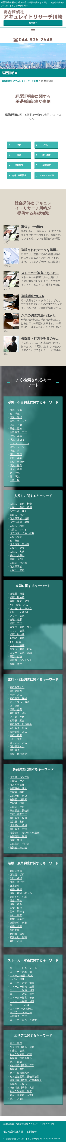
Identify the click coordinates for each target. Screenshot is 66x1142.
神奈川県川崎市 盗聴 (22, 1047)
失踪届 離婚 (17, 792)
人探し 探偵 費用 (21, 507)
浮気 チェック (18, 421)
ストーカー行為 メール (23, 968)
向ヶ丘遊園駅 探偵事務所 (24, 1076)
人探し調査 (16, 537)
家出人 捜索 (17, 514)
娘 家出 (15, 540)
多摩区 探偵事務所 (21, 1058)
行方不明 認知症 (19, 544)
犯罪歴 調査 (17, 720)
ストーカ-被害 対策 (21, 975)
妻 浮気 (15, 472)
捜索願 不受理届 (19, 777)
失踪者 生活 (17, 781)
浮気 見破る (17, 439)
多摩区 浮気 (17, 1069)
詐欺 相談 (16, 878)
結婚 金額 (16, 926)
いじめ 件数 (17, 716)
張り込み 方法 (18, 742)
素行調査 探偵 (18, 698)
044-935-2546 (36, 39)
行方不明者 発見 (19, 522)
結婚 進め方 (17, 919)
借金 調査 (16, 900)
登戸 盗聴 (16, 1061)
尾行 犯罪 (16, 735)
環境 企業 (16, 709)
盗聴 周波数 (17, 597)
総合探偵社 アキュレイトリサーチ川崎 (20, 81)
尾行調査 (15, 750)
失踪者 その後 (18, 847)
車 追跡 (15, 705)
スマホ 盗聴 (17, 630)
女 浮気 (15, 413)
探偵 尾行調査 (18, 753)
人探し (46, 145)
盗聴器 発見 (17, 593)
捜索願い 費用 (18, 825)
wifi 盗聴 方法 (19, 604)
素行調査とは (17, 687)
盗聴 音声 (16, 663)
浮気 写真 (16, 435)
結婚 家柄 (16, 889)
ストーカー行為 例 (21, 971)
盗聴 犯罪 (16, 619)
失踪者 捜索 (17, 803)
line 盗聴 (15, 641)
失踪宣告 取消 (18, 836)
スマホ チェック (19, 443)
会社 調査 (16, 915)
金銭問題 (15, 930)
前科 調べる (17, 911)
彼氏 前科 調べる (21, 893)
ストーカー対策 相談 (22, 990)
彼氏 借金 (16, 904)
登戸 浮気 (16, 1043)
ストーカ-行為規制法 (21, 1008)
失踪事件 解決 (18, 795)
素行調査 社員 (18, 728)
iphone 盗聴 (17, 638)
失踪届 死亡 (17, 806)
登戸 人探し (17, 1098)
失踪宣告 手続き (19, 843)
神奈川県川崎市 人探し (23, 1087)
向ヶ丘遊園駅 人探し (22, 1095)
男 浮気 (15, 476)
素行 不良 (16, 941)
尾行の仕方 (16, 691)
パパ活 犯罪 (17, 979)
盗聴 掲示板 (17, 634)
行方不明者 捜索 (19, 518)
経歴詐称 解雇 (18, 922)
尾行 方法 (16, 694)
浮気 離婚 (16, 417)
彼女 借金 (16, 907)
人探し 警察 (17, 570)
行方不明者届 (17, 784)
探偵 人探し (17, 555)
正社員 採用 (17, 874)
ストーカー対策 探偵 (22, 982)
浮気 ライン (17, 447)
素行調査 (46, 155)
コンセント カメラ (21, 608)
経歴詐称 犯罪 (18, 896)
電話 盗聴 (16, 656)
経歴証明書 (16, 870)
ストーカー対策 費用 (22, 994)
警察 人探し (17, 559)
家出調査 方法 (18, 829)
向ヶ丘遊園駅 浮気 (21, 1091)
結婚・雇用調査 (19, 175)
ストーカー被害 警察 (22, 997)
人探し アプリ (18, 548)
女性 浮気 (16, 458)
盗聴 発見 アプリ (21, 601)
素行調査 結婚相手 (21, 724)
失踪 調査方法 (18, 814)
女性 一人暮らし (19, 612)
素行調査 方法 (18, 731)
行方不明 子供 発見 (22, 533)
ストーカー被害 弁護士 (23, 1019)
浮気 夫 (15, 450)
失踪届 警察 (17, 821)
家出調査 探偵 (18, 817)
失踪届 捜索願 (18, 562)
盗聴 (19, 155)
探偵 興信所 (17, 461)
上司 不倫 (16, 424)
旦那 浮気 (16, 454)
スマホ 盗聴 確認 (21, 652)
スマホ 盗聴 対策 (21, 649)
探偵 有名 (16, 410)
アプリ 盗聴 (17, 615)
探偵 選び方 (17, 882)
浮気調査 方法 (18, 432)
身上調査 (15, 885)
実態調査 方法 (18, 1016)
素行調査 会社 (18, 713)
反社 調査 (16, 739)
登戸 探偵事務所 (19, 1072)
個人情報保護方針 (13, 1131)
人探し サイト (18, 529)
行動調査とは (17, 746)
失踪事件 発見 (18, 788)
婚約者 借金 (17, 933)
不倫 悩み (16, 428)
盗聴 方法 (16, 623)
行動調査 (19, 165)
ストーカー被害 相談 (22, 1001)
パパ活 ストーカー (21, 1012)
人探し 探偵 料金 (21, 503)
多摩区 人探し (18, 1083)
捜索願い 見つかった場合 (24, 832)
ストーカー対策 (46, 175)
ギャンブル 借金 (19, 702)
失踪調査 (46, 165)
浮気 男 (15, 480)
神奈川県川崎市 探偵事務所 (26, 1080)
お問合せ (33, 23)
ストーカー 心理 (19, 1005)
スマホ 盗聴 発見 (21, 626)
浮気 (19, 145)
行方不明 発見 (18, 511)
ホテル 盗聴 (17, 645)
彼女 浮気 (16, 469)
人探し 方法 (17, 551)
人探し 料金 (17, 525)
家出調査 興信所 (19, 810)
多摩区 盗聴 (17, 1050)
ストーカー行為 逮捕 (22, 986)
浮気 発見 (16, 465)
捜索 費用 (16, 840)
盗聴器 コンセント (21, 660)
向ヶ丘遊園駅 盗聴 (21, 1054)
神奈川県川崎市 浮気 (22, 1065)
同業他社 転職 (18, 937)
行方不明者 (16, 566)
